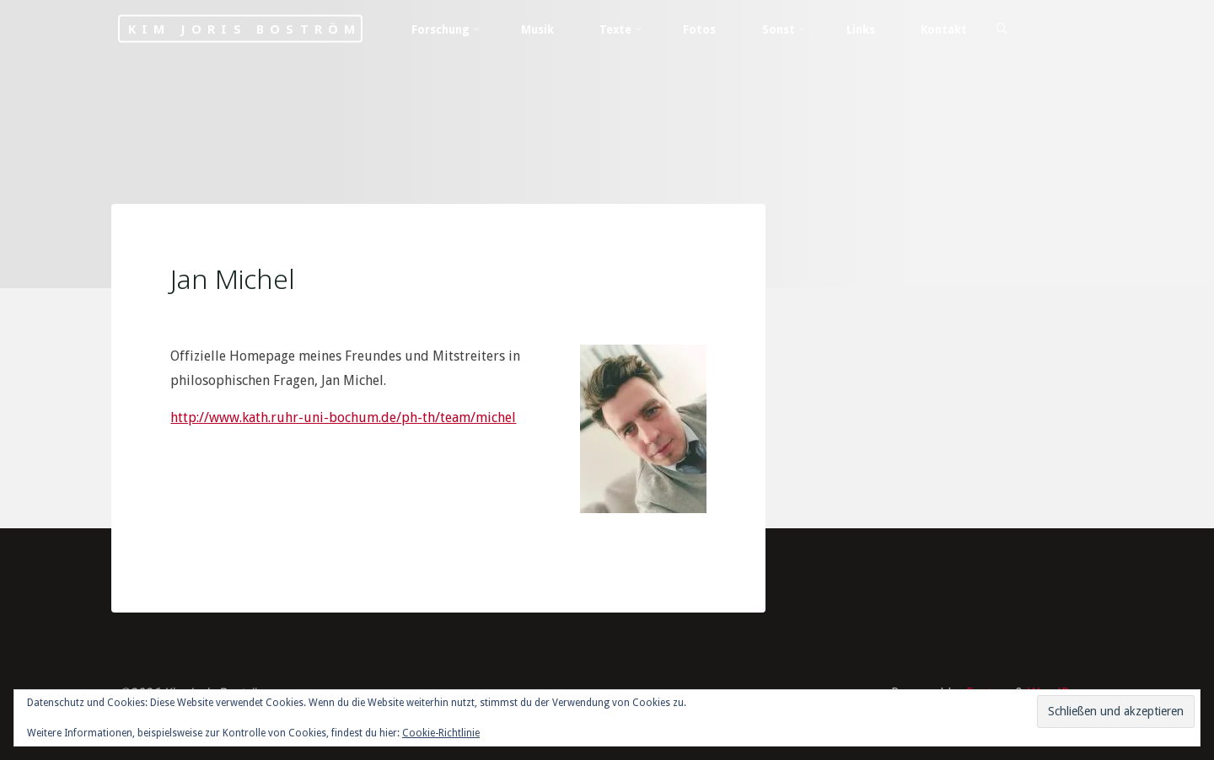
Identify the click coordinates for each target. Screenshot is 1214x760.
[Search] (1001, 29)
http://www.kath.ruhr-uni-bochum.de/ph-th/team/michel (343, 417)
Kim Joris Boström (244, 29)
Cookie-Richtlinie (441, 733)
